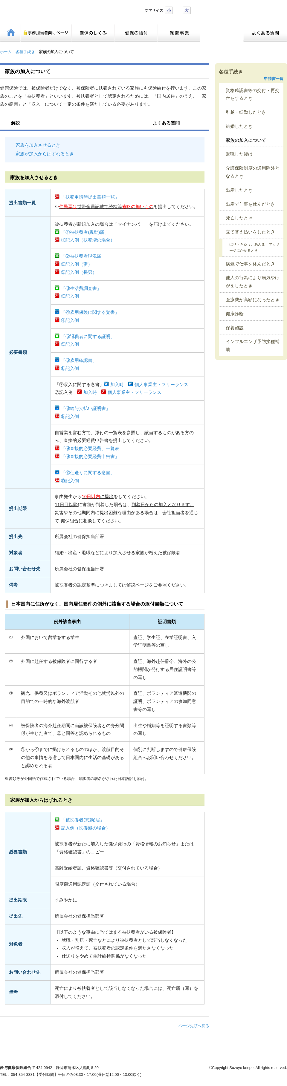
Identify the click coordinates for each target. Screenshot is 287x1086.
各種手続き (25, 52)
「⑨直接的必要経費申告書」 (90, 456)
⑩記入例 (70, 480)
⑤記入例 (70, 344)
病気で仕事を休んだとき (250, 264)
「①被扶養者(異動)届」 (85, 232)
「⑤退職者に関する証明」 (88, 336)
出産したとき (239, 190)
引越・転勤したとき (246, 112)
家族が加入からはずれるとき (45, 153)
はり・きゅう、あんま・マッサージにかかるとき (254, 247)
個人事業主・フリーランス (161, 384)
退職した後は (239, 154)
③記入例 (70, 296)
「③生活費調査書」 (81, 288)
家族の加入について (246, 140)
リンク (45, 1051)
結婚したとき (239, 126)
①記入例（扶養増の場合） (88, 240)
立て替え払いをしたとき (250, 232)
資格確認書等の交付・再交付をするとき (253, 94)
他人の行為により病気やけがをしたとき (253, 281)
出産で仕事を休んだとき (250, 204)
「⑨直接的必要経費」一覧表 (90, 448)
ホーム (6, 52)
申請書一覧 (273, 78)
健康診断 (235, 313)
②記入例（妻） (76, 264)
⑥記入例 (70, 368)
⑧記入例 (70, 416)
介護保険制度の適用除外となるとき (253, 172)
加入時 (117, 384)
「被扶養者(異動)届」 (82, 820)
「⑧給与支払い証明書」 (85, 408)
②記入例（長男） (79, 272)
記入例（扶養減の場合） (85, 828)
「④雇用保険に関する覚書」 (90, 312)
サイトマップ (19, 1051)
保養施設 (235, 327)
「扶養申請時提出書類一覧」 (90, 197)
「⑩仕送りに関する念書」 (88, 472)
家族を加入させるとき (38, 145)
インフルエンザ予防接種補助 (253, 345)
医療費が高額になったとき (253, 299)
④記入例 (70, 320)
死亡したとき (239, 218)
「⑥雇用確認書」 (79, 360)
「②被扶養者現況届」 (83, 256)
